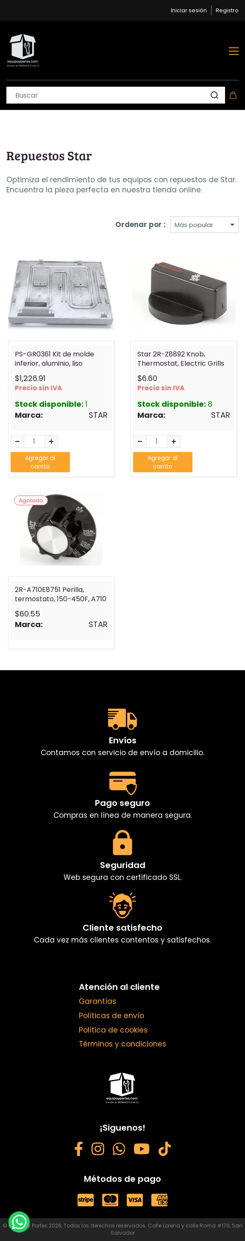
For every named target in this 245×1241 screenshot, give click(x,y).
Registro (227, 10)
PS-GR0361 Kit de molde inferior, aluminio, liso (54, 359)
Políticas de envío (111, 1016)
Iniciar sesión (189, 10)
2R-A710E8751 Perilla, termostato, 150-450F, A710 (60, 594)
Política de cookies (113, 1030)
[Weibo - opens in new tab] (165, 1150)
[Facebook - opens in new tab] (78, 1150)
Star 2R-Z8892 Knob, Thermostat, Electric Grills (180, 359)
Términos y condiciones (122, 1044)
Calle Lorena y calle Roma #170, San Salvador (177, 1229)
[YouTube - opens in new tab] (142, 1150)
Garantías (97, 1001)
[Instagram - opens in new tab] (98, 1150)
